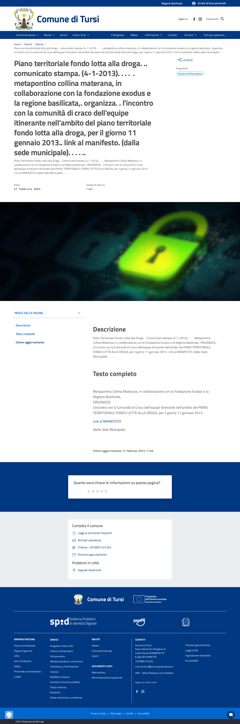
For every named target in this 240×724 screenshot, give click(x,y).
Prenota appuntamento (197, 645)
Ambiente (55, 692)
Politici (17, 666)
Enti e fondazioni (22, 661)
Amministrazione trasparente (107, 677)
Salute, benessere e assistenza (66, 697)
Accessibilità (191, 660)
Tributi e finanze (58, 687)
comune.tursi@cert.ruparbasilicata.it (154, 666)
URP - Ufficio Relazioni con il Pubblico (154, 673)
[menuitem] (117, 35)
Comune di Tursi (68, 19)
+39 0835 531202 (144, 661)
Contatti (140, 640)
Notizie (40, 44)
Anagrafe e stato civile (61, 646)
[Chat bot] (231, 715)
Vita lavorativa (57, 656)
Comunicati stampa (102, 651)
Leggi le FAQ (191, 650)
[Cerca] (222, 18)
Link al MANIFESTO (107, 421)
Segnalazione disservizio (198, 655)
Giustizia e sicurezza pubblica (65, 682)
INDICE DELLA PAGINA (28, 313)
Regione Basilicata (172, 3)
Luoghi (17, 676)
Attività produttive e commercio (66, 661)
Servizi (54, 640)
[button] (209, 3)
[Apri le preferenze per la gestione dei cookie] (9, 715)
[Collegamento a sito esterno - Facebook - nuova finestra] (194, 19)
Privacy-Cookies (98, 713)
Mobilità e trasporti (60, 677)
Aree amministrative (24, 645)
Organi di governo (23, 651)
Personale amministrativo (27, 671)
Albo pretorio (98, 672)
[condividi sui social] (184, 59)
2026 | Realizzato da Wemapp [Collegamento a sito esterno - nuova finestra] (29, 721)
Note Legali (116, 713)
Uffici (16, 656)
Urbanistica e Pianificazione (64, 666)
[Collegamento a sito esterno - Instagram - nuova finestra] (200, 19)
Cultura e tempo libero (61, 651)
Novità (28, 44)
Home (17, 44)
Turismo (54, 672)
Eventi (95, 656)
